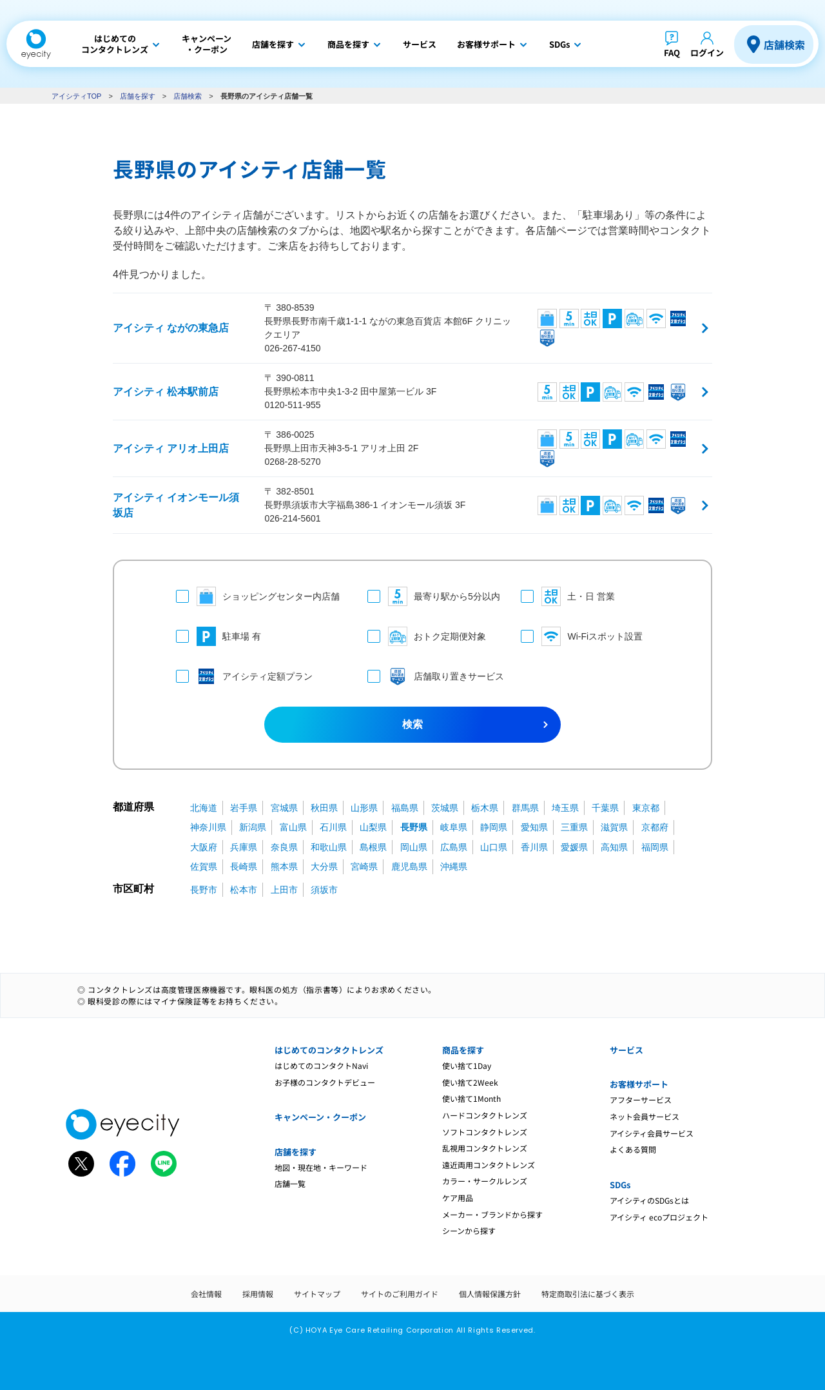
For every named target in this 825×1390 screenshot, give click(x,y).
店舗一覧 (290, 1183)
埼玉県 (565, 808)
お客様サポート (639, 1084)
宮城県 (284, 808)
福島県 (404, 808)
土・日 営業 (568, 596)
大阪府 (203, 847)
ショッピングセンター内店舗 (258, 596)
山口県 (493, 847)
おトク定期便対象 (426, 636)
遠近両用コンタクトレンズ (488, 1164)
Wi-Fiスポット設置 (582, 636)
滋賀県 (614, 827)
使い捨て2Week (470, 1082)
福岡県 (654, 847)
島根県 (373, 847)
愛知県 (534, 827)
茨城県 (444, 808)
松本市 (243, 890)
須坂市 (324, 890)
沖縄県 (453, 866)
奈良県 (284, 847)
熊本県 (284, 866)
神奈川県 (208, 827)
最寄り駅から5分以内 (431, 596)
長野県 (413, 827)
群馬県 (525, 808)
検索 (412, 724)
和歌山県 (329, 847)
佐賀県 (203, 866)
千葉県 (605, 808)
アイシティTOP (76, 96)
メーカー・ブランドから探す (492, 1214)
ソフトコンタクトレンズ (484, 1131)
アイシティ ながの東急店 (171, 327)
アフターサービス (641, 1099)
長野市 (203, 890)
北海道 (203, 808)
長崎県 (243, 866)
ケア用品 (457, 1197)
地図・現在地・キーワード (321, 1167)
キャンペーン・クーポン (320, 1117)
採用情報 (257, 1293)
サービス (626, 1050)
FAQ (672, 52)
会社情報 (206, 1293)
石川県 (333, 827)
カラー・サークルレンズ (484, 1180)
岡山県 (413, 847)
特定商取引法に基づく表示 (587, 1293)
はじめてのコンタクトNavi (321, 1065)
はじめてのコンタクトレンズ (329, 1050)
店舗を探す (137, 96)
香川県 (534, 847)
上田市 (284, 890)
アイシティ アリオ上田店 (171, 448)
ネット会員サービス (644, 1116)
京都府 (654, 827)
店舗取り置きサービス (431, 676)
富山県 (293, 827)
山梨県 (373, 827)
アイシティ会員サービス (652, 1133)
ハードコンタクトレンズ (484, 1115)
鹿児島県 (409, 866)
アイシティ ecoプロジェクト (659, 1216)
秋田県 (324, 808)
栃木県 (484, 808)
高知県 (614, 847)
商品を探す (463, 1050)
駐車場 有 (218, 636)
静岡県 (493, 827)
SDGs (620, 1185)
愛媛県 (574, 847)
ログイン (707, 52)
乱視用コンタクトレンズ (484, 1147)
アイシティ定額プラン (244, 676)
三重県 (574, 827)
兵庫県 (243, 847)
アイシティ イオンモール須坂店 (176, 505)
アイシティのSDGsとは (649, 1200)
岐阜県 (453, 827)
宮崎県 (364, 866)
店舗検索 (784, 44)
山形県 (364, 808)
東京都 (645, 808)
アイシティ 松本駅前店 (165, 391)
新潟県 (252, 827)
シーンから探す (469, 1230)
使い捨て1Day (466, 1065)
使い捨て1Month (471, 1098)
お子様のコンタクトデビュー (325, 1082)
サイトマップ (317, 1293)
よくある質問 (633, 1149)
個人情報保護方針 (490, 1293)
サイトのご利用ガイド (399, 1293)
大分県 (324, 866)
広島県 (453, 847)
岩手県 (243, 808)
